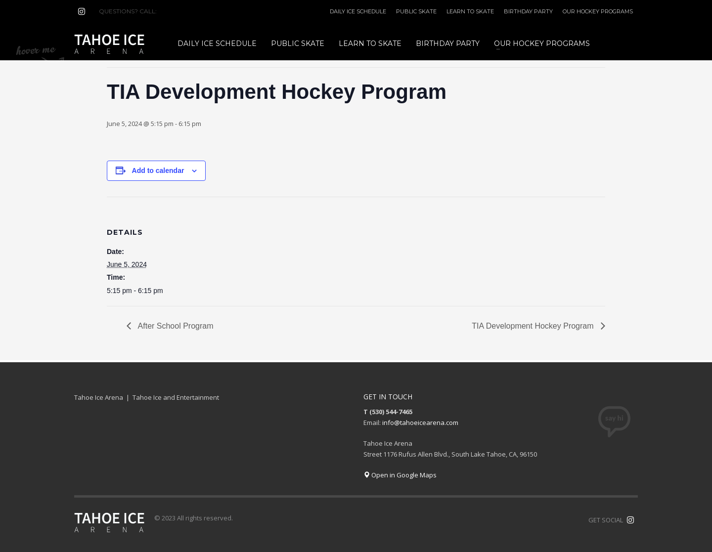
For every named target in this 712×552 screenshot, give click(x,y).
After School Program (175, 326)
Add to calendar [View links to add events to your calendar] (158, 170)
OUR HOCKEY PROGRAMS (598, 11)
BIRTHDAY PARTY (528, 11)
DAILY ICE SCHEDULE (358, 11)
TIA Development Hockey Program (534, 326)
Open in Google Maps (400, 474)
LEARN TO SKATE (470, 11)
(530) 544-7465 (182, 11)
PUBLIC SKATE (416, 11)
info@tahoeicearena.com (420, 422)
